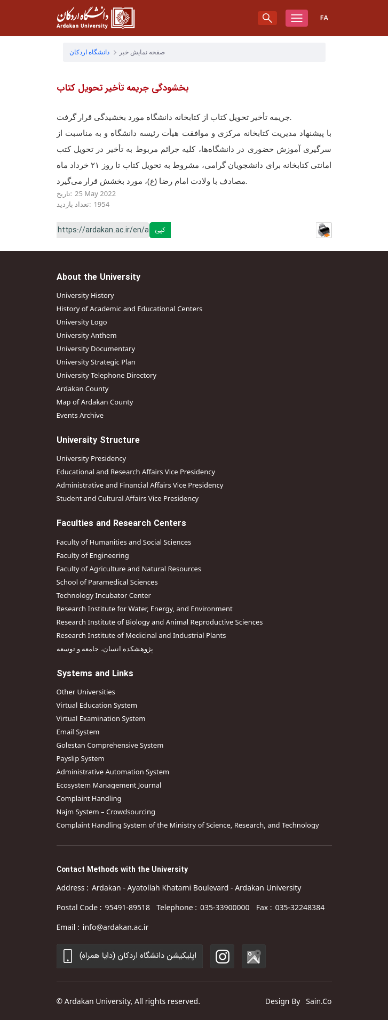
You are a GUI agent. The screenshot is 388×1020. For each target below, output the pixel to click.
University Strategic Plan (96, 362)
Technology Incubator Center (104, 595)
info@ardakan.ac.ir (115, 927)
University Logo (82, 322)
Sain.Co (318, 1001)
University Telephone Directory (107, 375)
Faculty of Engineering (93, 555)
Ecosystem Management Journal (109, 785)
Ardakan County (83, 388)
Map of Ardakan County (95, 402)
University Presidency (91, 458)
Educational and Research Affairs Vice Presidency (136, 471)
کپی (160, 230)
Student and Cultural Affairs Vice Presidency (128, 498)
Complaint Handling (89, 798)
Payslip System (81, 758)
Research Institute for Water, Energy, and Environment (145, 608)
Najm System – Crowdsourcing (106, 811)
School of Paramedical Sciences (107, 582)
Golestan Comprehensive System (110, 745)
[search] (267, 18)
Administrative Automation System (113, 771)
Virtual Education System (97, 705)
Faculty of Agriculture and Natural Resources (129, 568)
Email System (78, 731)
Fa (324, 17)
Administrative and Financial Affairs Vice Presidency (140, 485)
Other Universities (86, 692)
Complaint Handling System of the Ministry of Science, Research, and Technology (188, 825)
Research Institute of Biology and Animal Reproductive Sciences (160, 622)
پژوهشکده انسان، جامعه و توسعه (105, 648)
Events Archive (80, 415)
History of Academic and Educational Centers (130, 308)
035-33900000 (225, 907)
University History (85, 295)
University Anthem (87, 335)
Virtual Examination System (101, 718)
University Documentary (96, 348)
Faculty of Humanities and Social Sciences (124, 542)
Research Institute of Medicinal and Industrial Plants (141, 635)
